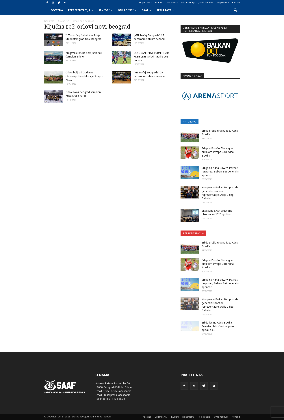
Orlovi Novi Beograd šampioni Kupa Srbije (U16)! (83, 93)
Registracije (223, 2)
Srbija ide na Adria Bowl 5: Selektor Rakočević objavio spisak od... (218, 326)
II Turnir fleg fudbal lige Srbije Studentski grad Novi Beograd (83, 37)
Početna (57, 10)
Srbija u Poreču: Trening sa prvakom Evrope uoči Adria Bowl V (218, 151)
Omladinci (127, 10)
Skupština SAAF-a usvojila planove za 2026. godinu (217, 212)
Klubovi (158, 2)
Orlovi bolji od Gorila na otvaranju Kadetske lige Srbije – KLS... (84, 76)
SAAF (146, 10)
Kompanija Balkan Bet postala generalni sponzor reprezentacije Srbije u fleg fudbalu (220, 193)
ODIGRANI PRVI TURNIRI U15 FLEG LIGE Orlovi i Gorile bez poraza (152, 56)
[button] (235, 10)
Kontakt (236, 2)
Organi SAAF (145, 2)
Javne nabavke (206, 2)
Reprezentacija (80, 10)
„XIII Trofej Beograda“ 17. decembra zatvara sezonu (149, 37)
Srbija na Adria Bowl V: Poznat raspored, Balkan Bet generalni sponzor (220, 171)
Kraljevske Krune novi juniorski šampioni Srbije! (84, 54)
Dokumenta (172, 2)
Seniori (106, 10)
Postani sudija (188, 2)
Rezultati (165, 10)
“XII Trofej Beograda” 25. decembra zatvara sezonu (149, 74)
